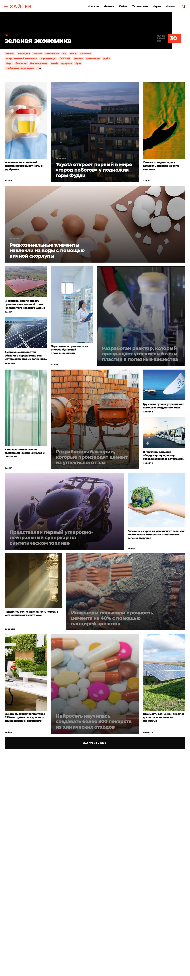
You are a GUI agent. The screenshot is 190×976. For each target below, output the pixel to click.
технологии (52, 53)
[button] (6, 6)
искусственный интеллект (21, 58)
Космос (170, 6)
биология (21, 63)
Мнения (109, 6)
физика (78, 58)
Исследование (38, 63)
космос (10, 53)
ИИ (64, 53)
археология (93, 58)
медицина (24, 53)
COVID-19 (65, 58)
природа (66, 63)
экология (85, 53)
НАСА (73, 53)
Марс (9, 63)
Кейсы (123, 6)
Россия (37, 53)
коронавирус (48, 58)
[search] (183, 6)
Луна (78, 63)
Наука (157, 6)
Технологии (140, 6)
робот (106, 58)
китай (54, 63)
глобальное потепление (20, 68)
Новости (93, 6)
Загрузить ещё (95, 743)
